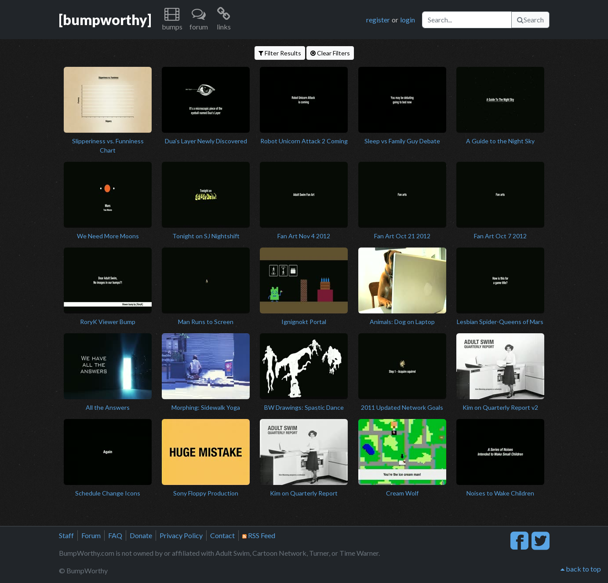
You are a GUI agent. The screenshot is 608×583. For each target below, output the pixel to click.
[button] (172, 20)
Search (530, 19)
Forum (91, 535)
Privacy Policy (181, 535)
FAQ (115, 535)
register (378, 19)
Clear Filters (330, 53)
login (407, 19)
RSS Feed (258, 535)
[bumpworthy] (105, 19)
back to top (581, 569)
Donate (141, 535)
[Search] (467, 19)
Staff (66, 535)
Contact (222, 535)
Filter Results (279, 53)
